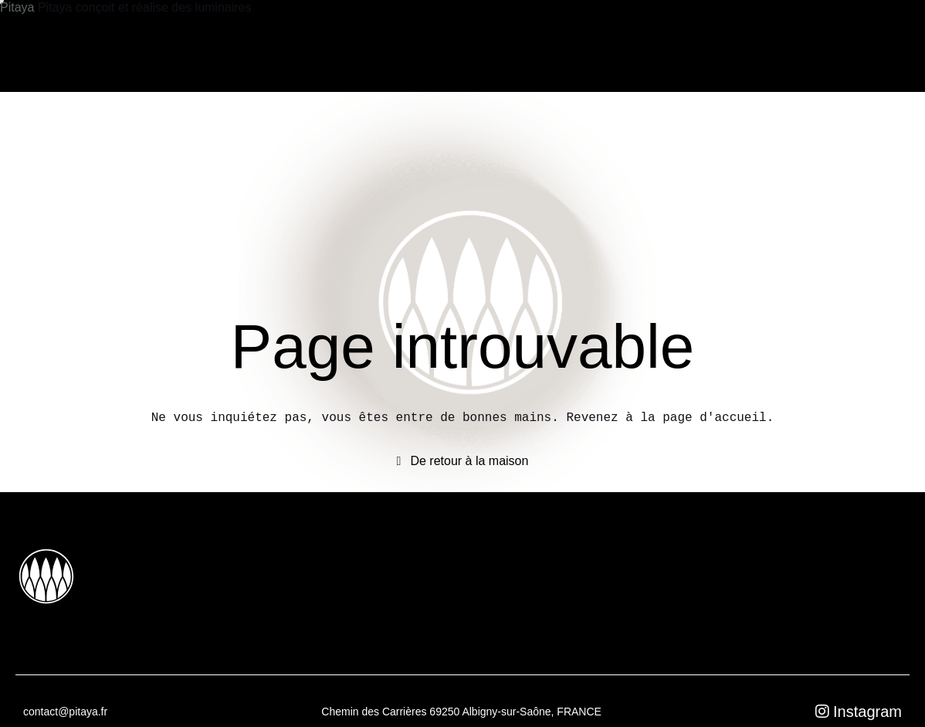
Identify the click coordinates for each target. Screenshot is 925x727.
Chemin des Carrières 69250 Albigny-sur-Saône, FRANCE (461, 711)
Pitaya (19, 7)
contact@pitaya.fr (65, 711)
